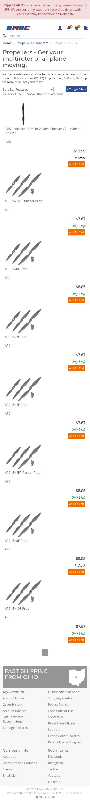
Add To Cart (76, 164)
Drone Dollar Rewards (64, 736)
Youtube (54, 775)
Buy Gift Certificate (61, 723)
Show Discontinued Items (46, 94)
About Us (9, 756)
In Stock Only (13, 94)
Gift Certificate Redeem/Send (13, 719)
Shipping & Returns (62, 698)
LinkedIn (54, 782)
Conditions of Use (61, 711)
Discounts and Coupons (20, 763)
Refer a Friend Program (65, 742)
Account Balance (14, 711)
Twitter (53, 769)
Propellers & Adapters (32, 43)
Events (7, 769)
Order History (13, 704)
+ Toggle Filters (76, 89)
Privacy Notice (58, 704)
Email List (9, 775)
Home (7, 43)
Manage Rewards (15, 728)
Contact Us (56, 717)
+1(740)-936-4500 (45, 797)
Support (54, 730)
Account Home (13, 698)
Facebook (55, 756)
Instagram (55, 763)
